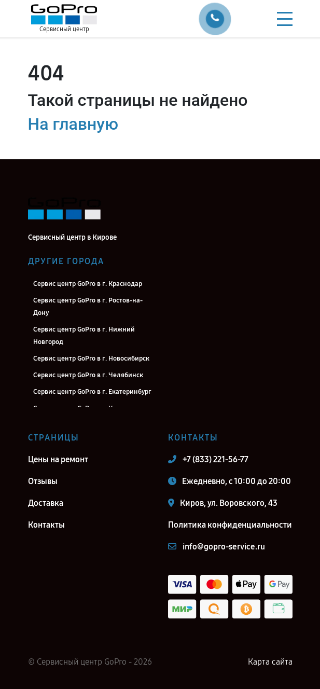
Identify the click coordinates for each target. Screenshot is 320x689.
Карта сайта (270, 662)
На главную (73, 124)
